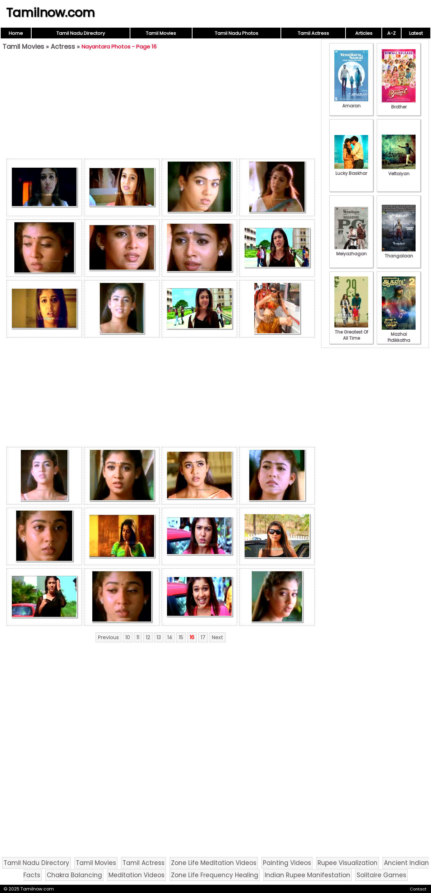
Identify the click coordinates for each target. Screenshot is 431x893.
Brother (399, 104)
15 (181, 637)
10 (127, 637)
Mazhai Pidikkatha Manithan (399, 337)
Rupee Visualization (347, 863)
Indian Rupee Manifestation (307, 875)
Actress (63, 46)
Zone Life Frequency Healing (214, 875)
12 (148, 637)
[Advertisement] (160, 106)
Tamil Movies (161, 33)
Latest (416, 33)
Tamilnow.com (50, 12)
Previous (108, 637)
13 (159, 637)
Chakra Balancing (74, 875)
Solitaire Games (381, 875)
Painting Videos (287, 863)
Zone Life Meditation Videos (213, 863)
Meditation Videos (136, 875)
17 (203, 637)
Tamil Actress (313, 33)
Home (16, 33)
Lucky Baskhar (351, 170)
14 (169, 637)
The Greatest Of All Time (351, 332)
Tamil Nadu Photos (236, 33)
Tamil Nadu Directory (80, 33)
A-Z (391, 33)
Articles (363, 33)
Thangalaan (399, 253)
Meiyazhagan (351, 251)
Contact (418, 889)
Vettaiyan (399, 170)
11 (137, 637)
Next (217, 637)
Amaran (351, 103)
